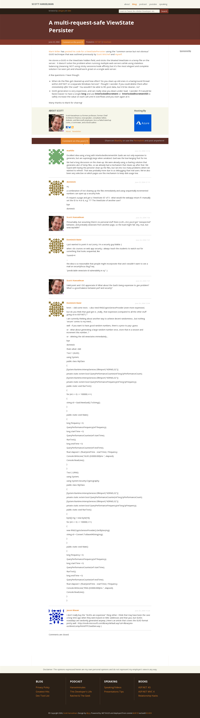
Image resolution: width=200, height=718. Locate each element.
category (61, 10)
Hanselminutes (77, 687)
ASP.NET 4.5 (144, 687)
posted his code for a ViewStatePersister (85, 51)
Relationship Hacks (148, 695)
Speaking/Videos (112, 687)
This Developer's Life (81, 691)
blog (134, 4)
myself (118, 54)
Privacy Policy (42, 687)
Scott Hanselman (43, 4)
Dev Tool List (42, 695)
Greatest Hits (42, 691)
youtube (153, 4)
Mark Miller (54, 51)
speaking (163, 4)
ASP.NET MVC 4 (146, 691)
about (127, 4)
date (69, 10)
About (68, 131)
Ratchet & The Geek (80, 695)
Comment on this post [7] (73, 42)
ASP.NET (97, 42)
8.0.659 (149, 713)
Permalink (139, 140)
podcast (143, 4)
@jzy (88, 713)
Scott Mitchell (103, 54)
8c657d (135, 713)
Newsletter (76, 131)
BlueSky (118, 140)
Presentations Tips (114, 691)
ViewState (107, 42)
